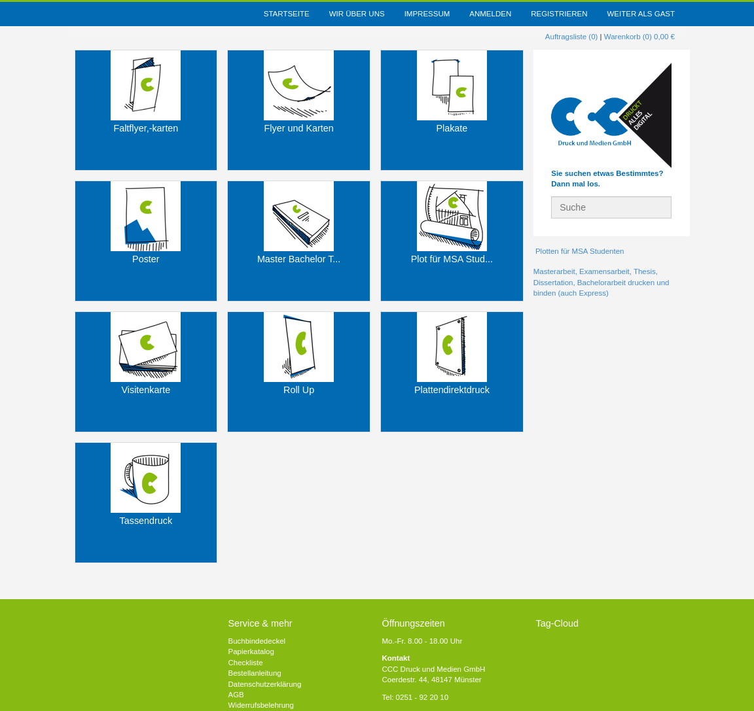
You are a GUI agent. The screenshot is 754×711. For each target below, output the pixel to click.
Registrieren (559, 14)
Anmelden (490, 14)
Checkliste (245, 663)
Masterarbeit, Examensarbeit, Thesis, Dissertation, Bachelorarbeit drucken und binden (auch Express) (601, 282)
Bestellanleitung (254, 673)
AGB (236, 695)
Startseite (287, 14)
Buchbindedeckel (257, 641)
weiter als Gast (641, 14)
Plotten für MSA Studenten (578, 251)
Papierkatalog (251, 651)
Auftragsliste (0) (571, 37)
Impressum (427, 14)
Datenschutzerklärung (265, 684)
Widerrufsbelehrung (261, 705)
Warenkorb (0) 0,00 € (639, 37)
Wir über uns (357, 14)
